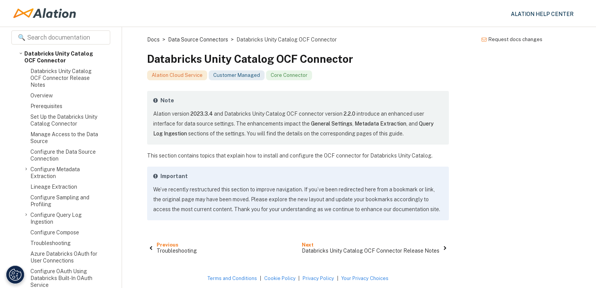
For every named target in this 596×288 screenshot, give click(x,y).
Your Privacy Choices (364, 278)
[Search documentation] (60, 37)
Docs (153, 40)
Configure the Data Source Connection (63, 155)
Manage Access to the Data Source (64, 137)
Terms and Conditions (232, 278)
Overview (41, 95)
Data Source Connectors (198, 40)
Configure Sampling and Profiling (59, 200)
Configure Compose (54, 232)
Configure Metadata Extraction (55, 172)
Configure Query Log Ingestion (56, 218)
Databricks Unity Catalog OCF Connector (58, 57)
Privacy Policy (318, 278)
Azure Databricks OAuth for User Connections (63, 257)
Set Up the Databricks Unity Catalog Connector (63, 120)
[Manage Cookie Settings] (14, 274)
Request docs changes (512, 39)
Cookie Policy (280, 278)
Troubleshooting (50, 243)
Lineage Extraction (53, 187)
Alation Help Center (542, 14)
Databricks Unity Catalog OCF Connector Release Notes (61, 78)
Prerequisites (46, 106)
